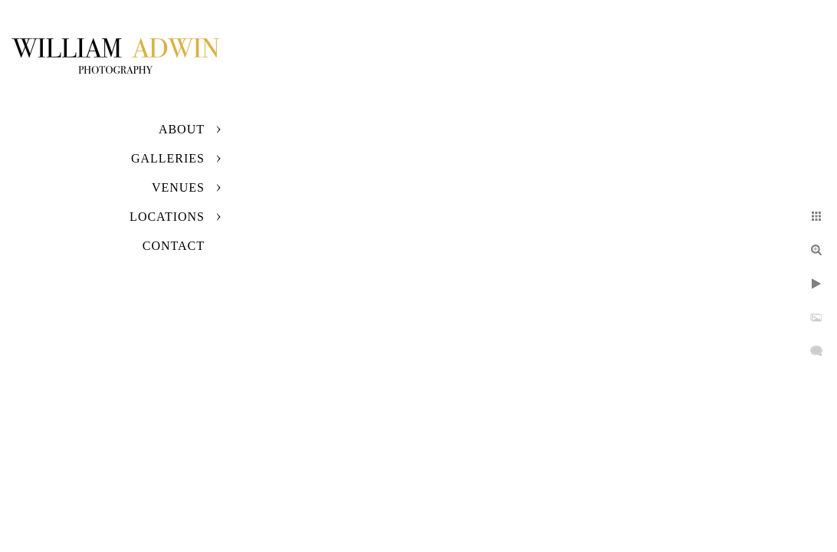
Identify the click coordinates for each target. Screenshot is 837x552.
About (182, 129)
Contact (174, 245)
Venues (178, 187)
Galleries (168, 158)
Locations (167, 216)
